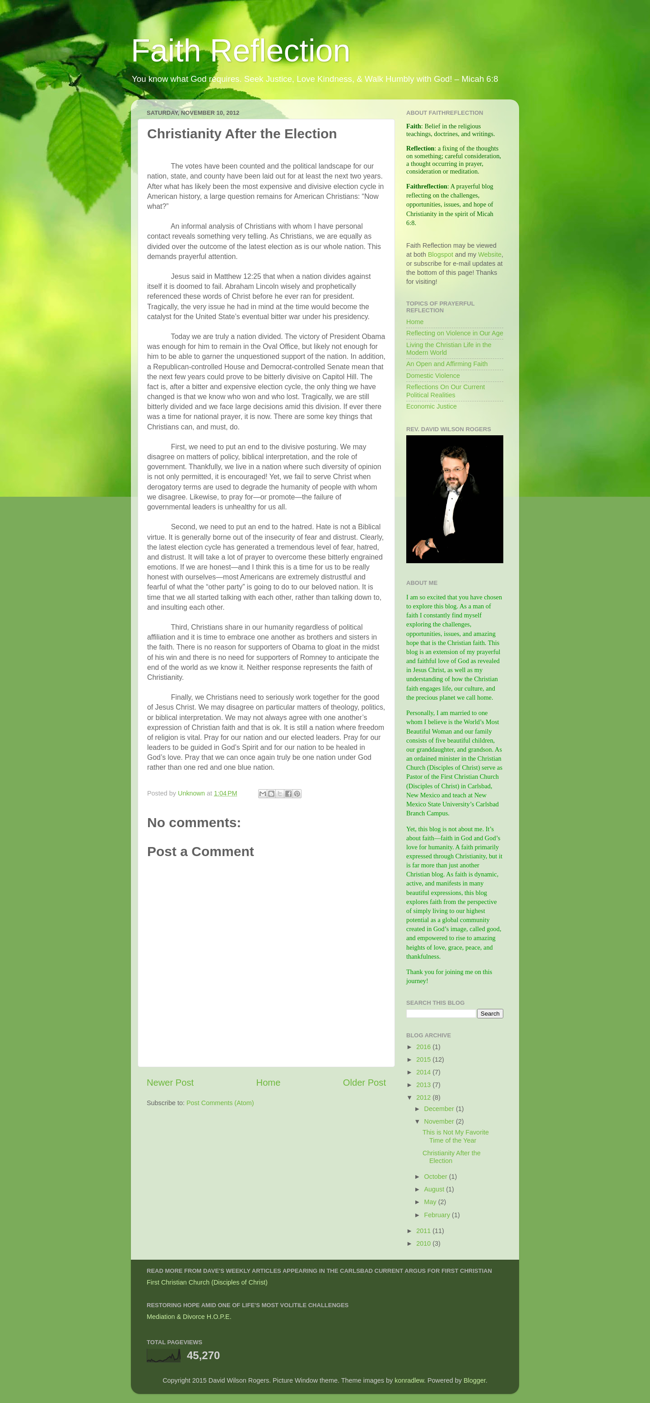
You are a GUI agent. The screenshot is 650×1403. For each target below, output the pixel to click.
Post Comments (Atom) (220, 1102)
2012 (424, 1097)
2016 (424, 1046)
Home (268, 1083)
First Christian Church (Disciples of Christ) (207, 1282)
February (438, 1215)
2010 (424, 1243)
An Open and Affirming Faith (447, 363)
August (435, 1189)
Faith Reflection (240, 50)
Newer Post (170, 1083)
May (431, 1201)
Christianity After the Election (451, 1156)
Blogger (475, 1380)
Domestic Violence (433, 375)
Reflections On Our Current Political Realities (445, 390)
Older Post (364, 1083)
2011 (424, 1230)
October (436, 1176)
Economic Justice (431, 406)
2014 (424, 1072)
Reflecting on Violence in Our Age (454, 333)
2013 (424, 1084)
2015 (424, 1059)
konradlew (409, 1380)
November (440, 1121)
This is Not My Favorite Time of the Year (455, 1136)
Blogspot (440, 254)
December (440, 1108)
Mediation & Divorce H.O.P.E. (189, 1316)
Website (489, 254)
